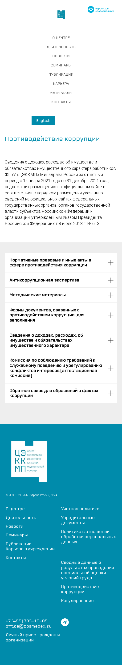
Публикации (19, 543)
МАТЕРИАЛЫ (61, 92)
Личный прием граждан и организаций (33, 637)
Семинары (17, 535)
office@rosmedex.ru (29, 626)
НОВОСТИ (61, 56)
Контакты (16, 557)
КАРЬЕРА (61, 83)
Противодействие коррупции (80, 589)
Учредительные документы (78, 520)
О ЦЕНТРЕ (61, 37)
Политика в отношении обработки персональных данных (88, 536)
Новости (14, 526)
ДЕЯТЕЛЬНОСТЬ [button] (61, 47)
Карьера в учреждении (30, 548)
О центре (15, 508)
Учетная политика (80, 508)
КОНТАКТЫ (61, 102)
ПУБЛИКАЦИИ (61, 74)
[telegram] (65, 625)
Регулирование (77, 600)
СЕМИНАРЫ (61, 65)
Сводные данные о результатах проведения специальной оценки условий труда (87, 570)
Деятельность (21, 517)
